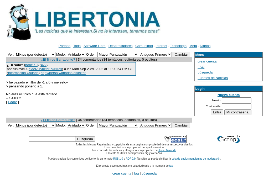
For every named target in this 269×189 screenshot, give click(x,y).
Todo (77, 46)
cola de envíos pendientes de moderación (196, 158)
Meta (193, 46)
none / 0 (31, 65)
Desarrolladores (120, 46)
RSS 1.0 (118, 158)
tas (171, 165)
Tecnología (178, 46)
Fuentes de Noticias (213, 78)
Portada (65, 46)
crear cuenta (207, 61)
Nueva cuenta (229, 95)
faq (136, 173)
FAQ (201, 67)
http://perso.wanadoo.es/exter (63, 73)
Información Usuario (23, 73)
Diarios (205, 46)
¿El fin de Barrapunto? (58, 59)
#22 (43, 65)
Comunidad (144, 46)
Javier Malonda (167, 150)
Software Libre (95, 46)
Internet (161, 46)
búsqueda (205, 72)
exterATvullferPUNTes (45, 69)
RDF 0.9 (131, 158)
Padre (12, 102)
